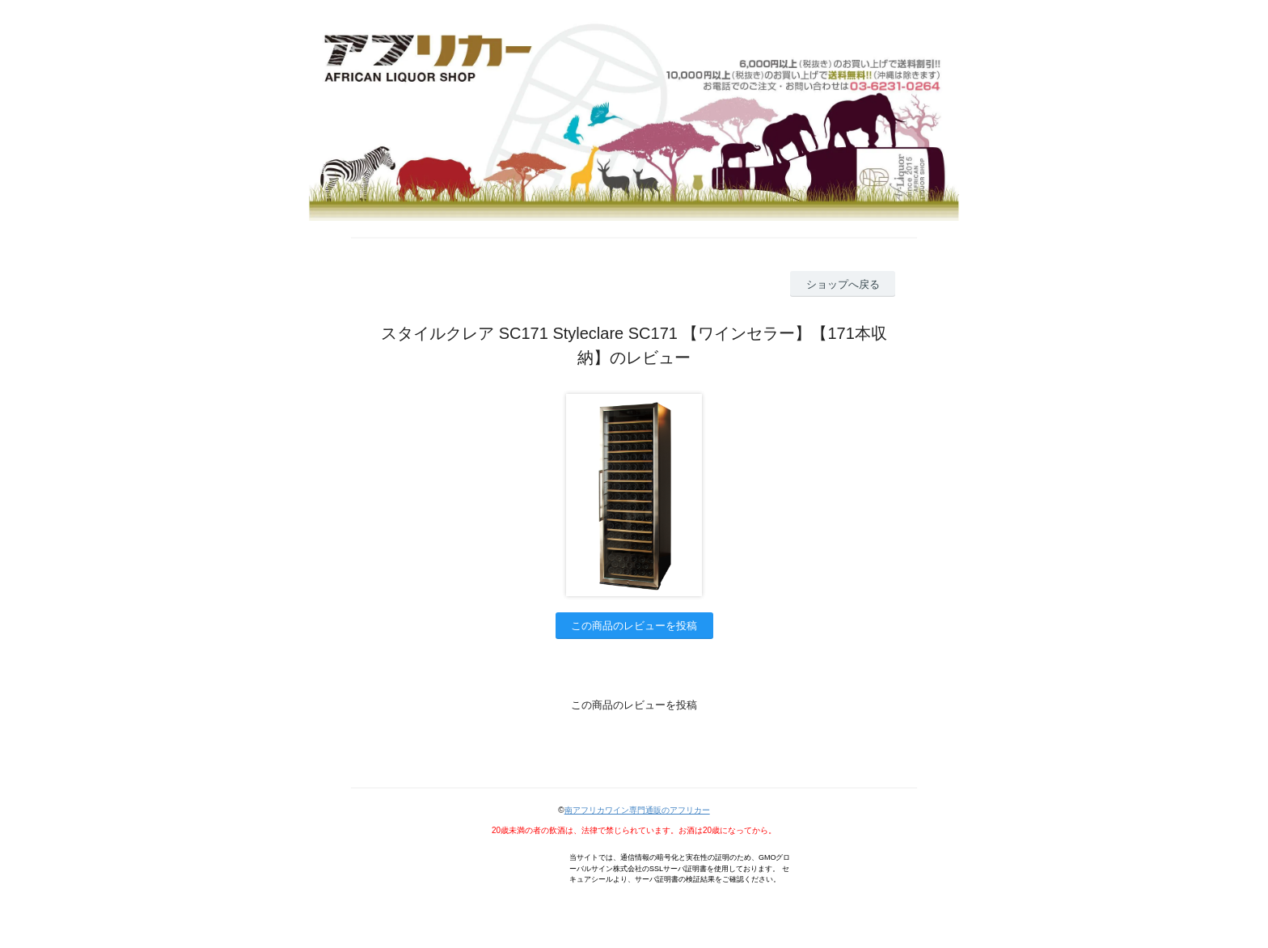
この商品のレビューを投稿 (634, 626)
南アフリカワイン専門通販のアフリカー (637, 810)
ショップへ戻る (843, 284)
